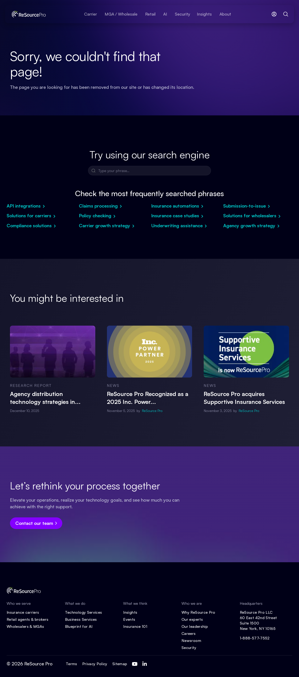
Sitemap (119, 663)
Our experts (192, 619)
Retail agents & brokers (27, 619)
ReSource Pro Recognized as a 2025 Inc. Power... (147, 397)
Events (129, 619)
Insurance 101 (135, 626)
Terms (71, 663)
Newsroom (191, 640)
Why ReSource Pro (198, 612)
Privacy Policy (94, 663)
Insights (130, 612)
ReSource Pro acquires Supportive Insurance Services (244, 397)
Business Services (81, 619)
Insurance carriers (23, 612)
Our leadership (194, 626)
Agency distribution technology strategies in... (45, 397)
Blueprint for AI (79, 626)
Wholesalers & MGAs (25, 626)
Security (188, 647)
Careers (188, 633)
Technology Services (83, 612)
